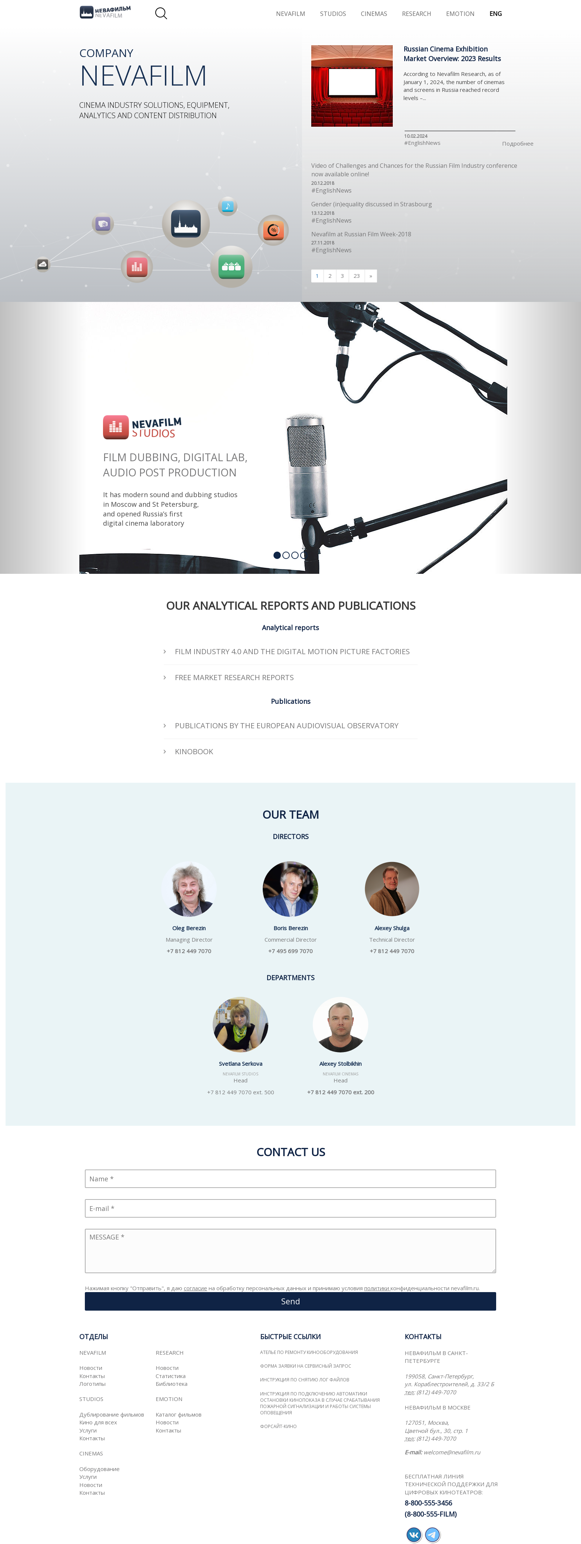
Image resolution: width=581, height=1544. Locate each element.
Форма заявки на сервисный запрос (305, 1366)
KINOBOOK (194, 751)
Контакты (92, 1376)
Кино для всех (98, 1422)
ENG (495, 14)
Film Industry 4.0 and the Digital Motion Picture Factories (292, 651)
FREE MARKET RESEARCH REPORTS (234, 677)
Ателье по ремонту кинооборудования (309, 1352)
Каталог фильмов (179, 1414)
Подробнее (518, 143)
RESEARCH (416, 14)
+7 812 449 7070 (189, 951)
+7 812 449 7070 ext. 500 (240, 1092)
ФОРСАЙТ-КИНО (278, 1426)
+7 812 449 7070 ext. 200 (340, 1092)
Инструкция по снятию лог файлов (304, 1380)
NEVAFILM (290, 14)
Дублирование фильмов (111, 1414)
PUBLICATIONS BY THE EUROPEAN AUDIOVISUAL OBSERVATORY (286, 726)
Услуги (88, 1430)
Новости (90, 1367)
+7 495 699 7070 (290, 951)
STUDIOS (333, 14)
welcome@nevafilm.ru (452, 1452)
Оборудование (99, 1469)
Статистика (171, 1376)
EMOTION (460, 14)
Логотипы (92, 1383)
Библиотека (171, 1383)
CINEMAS (374, 14)
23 (356, 275)
